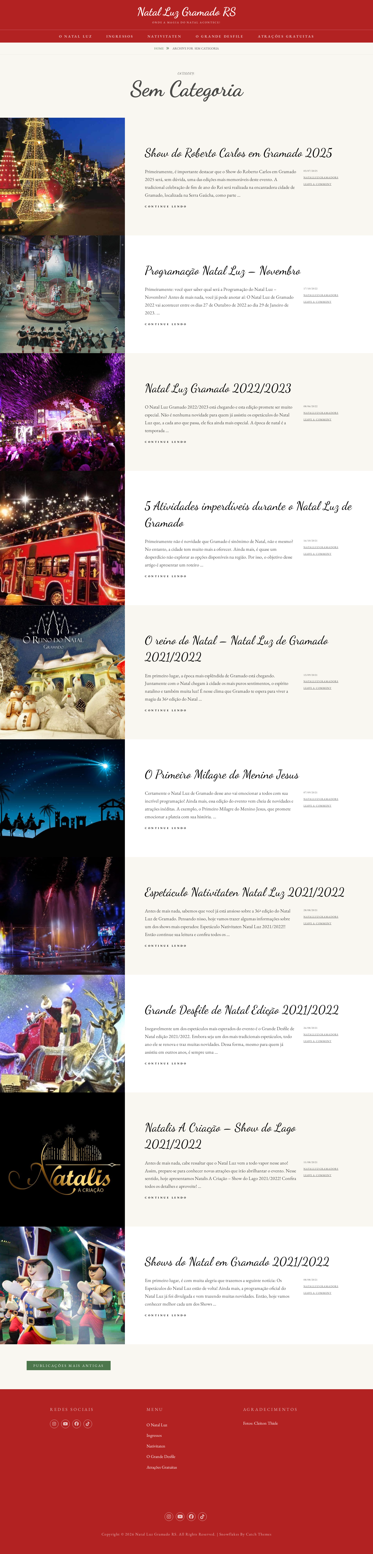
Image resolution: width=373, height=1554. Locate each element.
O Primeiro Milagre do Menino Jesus (222, 774)
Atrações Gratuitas (286, 36)
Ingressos (119, 36)
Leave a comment (318, 184)
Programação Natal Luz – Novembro (222, 270)
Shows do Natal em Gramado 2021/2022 (237, 1261)
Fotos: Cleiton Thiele (260, 1423)
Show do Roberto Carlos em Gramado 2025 (238, 153)
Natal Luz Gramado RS (186, 11)
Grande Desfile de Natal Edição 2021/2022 (242, 1010)
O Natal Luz (75, 36)
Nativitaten (164, 36)
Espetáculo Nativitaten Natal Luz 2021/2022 (245, 892)
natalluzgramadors (321, 177)
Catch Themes (258, 1534)
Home (159, 48)
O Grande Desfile (220, 36)
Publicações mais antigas (68, 1365)
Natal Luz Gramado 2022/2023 (218, 388)
